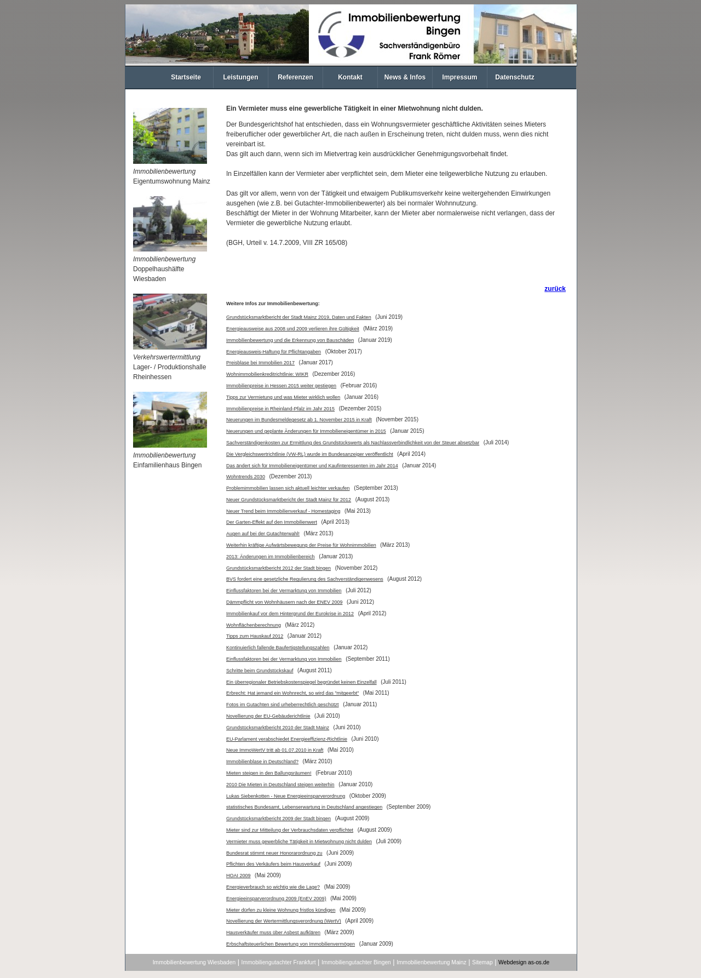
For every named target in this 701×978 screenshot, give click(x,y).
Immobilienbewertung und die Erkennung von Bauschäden (290, 340)
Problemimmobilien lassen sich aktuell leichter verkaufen (288, 488)
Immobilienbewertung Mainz (431, 962)
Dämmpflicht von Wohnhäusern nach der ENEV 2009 (284, 602)
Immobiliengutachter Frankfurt (279, 962)
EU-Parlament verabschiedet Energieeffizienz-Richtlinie (286, 739)
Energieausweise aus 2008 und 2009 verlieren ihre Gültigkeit (292, 328)
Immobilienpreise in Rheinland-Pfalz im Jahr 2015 (280, 408)
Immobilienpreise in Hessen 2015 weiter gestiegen (281, 385)
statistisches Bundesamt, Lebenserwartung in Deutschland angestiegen (304, 807)
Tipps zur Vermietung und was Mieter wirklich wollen (283, 397)
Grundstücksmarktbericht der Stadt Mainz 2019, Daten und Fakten (298, 317)
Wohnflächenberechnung (253, 625)
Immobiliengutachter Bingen (356, 962)
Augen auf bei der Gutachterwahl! (263, 533)
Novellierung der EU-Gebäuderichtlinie (268, 716)
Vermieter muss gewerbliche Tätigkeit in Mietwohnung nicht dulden (299, 841)
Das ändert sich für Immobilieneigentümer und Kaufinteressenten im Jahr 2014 (312, 465)
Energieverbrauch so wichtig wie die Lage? (273, 887)
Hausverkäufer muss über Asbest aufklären (273, 932)
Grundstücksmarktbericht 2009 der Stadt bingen (278, 818)
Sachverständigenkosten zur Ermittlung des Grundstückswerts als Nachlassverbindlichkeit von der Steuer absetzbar (352, 442)
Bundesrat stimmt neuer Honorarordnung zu (274, 853)
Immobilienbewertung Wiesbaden (194, 962)
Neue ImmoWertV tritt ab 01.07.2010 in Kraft (274, 750)
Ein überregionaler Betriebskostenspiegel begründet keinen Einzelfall (301, 682)
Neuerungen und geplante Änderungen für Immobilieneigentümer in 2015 (306, 431)
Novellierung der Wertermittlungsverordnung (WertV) (283, 921)
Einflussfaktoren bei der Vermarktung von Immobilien (284, 590)
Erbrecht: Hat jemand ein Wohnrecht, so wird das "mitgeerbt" (292, 693)
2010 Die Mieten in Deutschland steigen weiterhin (280, 784)
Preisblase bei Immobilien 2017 (260, 362)
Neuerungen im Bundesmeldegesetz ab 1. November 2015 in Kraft (299, 419)
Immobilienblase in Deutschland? (262, 761)
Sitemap (482, 962)
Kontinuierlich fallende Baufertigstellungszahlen (278, 647)
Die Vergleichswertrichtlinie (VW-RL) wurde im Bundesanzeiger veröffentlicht (309, 454)
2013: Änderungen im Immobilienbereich (270, 556)
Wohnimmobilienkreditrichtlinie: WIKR (267, 374)
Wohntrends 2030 (245, 476)
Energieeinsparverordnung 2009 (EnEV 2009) (276, 898)
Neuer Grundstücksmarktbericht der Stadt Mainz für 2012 (288, 499)
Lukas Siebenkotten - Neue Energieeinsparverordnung (285, 796)
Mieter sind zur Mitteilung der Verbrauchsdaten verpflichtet (289, 830)
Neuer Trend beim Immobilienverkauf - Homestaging (283, 511)
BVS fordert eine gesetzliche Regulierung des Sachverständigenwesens (304, 579)
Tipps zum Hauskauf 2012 (254, 636)
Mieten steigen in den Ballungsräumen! (269, 773)
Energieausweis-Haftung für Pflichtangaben (273, 351)
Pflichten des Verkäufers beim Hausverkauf (273, 864)
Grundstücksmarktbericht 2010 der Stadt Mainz (277, 727)
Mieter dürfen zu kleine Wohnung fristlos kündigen (280, 910)
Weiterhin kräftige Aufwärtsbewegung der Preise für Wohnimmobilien (301, 545)
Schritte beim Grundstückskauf (260, 670)
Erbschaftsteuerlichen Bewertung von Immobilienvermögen (290, 944)
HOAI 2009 (238, 875)
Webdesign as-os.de (523, 962)
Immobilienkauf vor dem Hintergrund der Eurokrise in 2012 (290, 613)
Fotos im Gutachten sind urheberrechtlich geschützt (282, 704)
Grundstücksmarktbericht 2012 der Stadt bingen (278, 568)
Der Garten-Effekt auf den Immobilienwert (271, 522)
